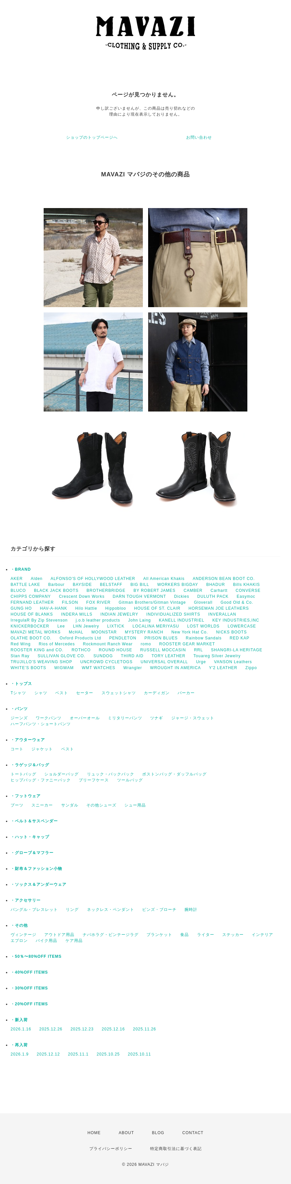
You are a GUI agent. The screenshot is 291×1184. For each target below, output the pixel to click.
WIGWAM (64, 667)
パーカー (186, 693)
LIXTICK (115, 626)
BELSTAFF (111, 584)
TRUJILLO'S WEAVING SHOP (41, 662)
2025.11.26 (144, 1029)
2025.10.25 (108, 1054)
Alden (37, 578)
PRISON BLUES (161, 638)
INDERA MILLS (77, 614)
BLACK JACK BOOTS (56, 590)
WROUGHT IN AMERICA (175, 667)
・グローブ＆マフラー (32, 852)
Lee (61, 626)
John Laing (139, 620)
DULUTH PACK (213, 596)
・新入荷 (19, 1020)
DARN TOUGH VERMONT (139, 596)
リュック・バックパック (110, 774)
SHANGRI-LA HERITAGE (236, 650)
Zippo (251, 667)
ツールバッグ (130, 780)
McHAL (76, 632)
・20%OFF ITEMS (29, 1004)
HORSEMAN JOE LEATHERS (218, 608)
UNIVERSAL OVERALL (164, 662)
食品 (184, 934)
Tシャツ (18, 693)
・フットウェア (26, 796)
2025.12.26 (50, 1029)
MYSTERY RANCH (144, 632)
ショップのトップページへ (92, 137)
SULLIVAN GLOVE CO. (62, 656)
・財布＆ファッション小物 (36, 868)
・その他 (19, 925)
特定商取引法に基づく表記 (176, 1148)
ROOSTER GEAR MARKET (187, 644)
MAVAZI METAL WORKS (36, 632)
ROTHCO (81, 650)
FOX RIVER (98, 602)
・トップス (21, 683)
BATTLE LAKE (25, 584)
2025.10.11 (139, 1054)
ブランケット (159, 934)
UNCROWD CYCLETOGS (106, 662)
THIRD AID (132, 656)
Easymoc (246, 596)
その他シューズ (101, 805)
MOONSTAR (104, 632)
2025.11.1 (78, 1054)
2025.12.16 (113, 1029)
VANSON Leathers (233, 662)
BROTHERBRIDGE (106, 590)
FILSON (70, 602)
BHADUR (215, 584)
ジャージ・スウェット (192, 718)
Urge (201, 662)
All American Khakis (164, 578)
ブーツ (17, 805)
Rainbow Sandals (204, 638)
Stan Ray (20, 656)
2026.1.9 (20, 1054)
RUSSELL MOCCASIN (163, 650)
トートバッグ (23, 774)
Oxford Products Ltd (80, 638)
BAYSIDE (82, 584)
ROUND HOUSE (115, 650)
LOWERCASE (242, 626)
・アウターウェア (28, 739)
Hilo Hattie (86, 608)
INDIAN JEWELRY (119, 614)
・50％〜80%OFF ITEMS (36, 956)
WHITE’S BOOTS (28, 667)
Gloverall (203, 602)
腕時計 (191, 909)
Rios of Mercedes (57, 644)
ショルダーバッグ (61, 774)
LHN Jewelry (86, 626)
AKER (17, 578)
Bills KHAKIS (246, 584)
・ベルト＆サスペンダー (34, 821)
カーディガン (157, 693)
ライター (205, 934)
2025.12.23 (82, 1029)
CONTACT (192, 1132)
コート (17, 749)
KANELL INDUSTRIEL (181, 620)
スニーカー (42, 805)
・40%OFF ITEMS (29, 972)
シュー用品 (135, 805)
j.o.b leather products (98, 620)
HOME (94, 1132)
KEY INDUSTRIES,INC (235, 620)
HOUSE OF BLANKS (32, 614)
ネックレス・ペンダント (110, 909)
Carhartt (219, 590)
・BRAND (21, 569)
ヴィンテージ (23, 934)
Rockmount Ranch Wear (108, 644)
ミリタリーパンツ (125, 718)
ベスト (61, 693)
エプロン (19, 940)
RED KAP (240, 638)
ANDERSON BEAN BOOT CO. (224, 578)
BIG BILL (140, 584)
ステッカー (233, 934)
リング (72, 909)
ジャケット (42, 749)
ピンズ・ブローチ (159, 909)
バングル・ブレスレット (34, 909)
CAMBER (193, 590)
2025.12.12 (48, 1054)
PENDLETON (122, 638)
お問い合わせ (199, 137)
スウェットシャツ (119, 693)
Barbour (56, 584)
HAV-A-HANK (53, 608)
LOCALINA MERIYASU (156, 626)
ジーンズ (19, 718)
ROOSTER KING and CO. (37, 650)
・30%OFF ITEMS (29, 988)
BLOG (158, 1132)
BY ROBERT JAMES (155, 590)
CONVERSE (248, 590)
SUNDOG (103, 656)
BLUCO (18, 590)
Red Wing (21, 644)
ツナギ (156, 718)
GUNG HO (21, 608)
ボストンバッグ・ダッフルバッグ (174, 774)
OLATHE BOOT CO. (31, 638)
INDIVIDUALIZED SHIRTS (173, 614)
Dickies (181, 596)
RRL (198, 650)
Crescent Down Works (81, 596)
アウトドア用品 (59, 934)
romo (146, 644)
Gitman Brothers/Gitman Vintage (152, 602)
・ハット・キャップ (30, 837)
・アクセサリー (26, 900)
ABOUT (126, 1132)
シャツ (40, 693)
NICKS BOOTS (231, 632)
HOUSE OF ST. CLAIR (157, 608)
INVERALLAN (222, 614)
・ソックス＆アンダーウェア (38, 884)
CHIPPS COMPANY (31, 596)
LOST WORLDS (203, 626)
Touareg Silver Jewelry (217, 656)
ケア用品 (74, 940)
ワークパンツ (49, 718)
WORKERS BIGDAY (177, 584)
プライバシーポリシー (110, 1148)
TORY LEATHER (168, 656)
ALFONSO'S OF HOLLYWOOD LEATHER (93, 578)
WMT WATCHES (98, 667)
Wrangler (132, 667)
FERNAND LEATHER (32, 602)
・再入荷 (19, 1045)
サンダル (69, 805)
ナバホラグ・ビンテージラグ (111, 934)
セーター (84, 693)
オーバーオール (85, 718)
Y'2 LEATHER (223, 667)
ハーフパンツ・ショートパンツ (41, 724)
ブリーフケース (94, 780)
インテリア (262, 934)
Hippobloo (115, 608)
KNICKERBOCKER (30, 626)
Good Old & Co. (237, 602)
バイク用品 (46, 940)
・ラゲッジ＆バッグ (30, 765)
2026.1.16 (21, 1029)
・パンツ (19, 708)
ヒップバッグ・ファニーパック (41, 780)
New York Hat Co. (189, 632)
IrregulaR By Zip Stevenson (39, 620)
